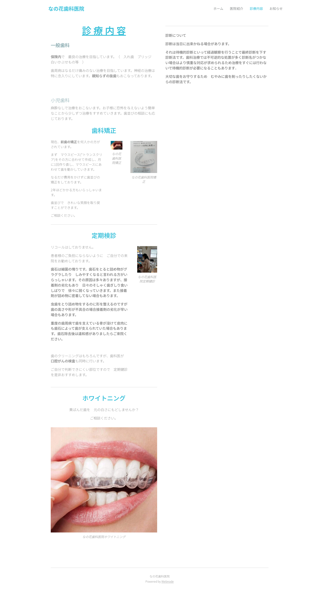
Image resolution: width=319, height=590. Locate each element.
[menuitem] (217, 8)
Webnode (167, 581)
